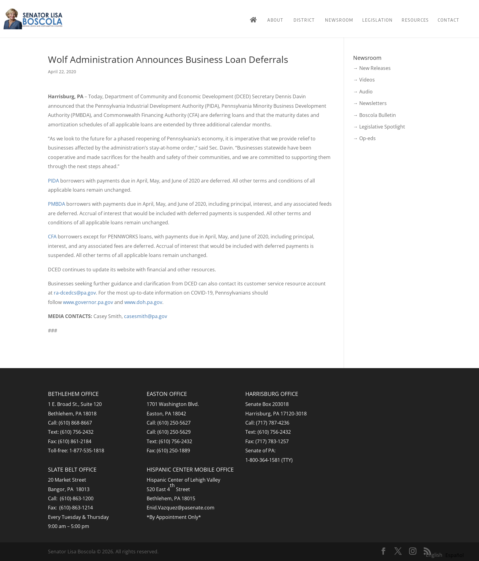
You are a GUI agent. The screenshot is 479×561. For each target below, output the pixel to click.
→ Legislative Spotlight (379, 126)
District (304, 20)
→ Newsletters (370, 103)
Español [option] (454, 555)
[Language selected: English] (446, 554)
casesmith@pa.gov (145, 316)
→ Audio (363, 91)
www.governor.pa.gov (88, 302)
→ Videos (364, 79)
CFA (52, 236)
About (275, 20)
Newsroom (339, 20)
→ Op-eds (364, 138)
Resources (415, 20)
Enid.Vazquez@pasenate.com (180, 507)
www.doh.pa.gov (143, 302)
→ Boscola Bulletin (374, 115)
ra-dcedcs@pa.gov (75, 292)
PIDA (53, 180)
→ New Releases (372, 68)
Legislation (377, 20)
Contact (448, 20)
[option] (454, 555)
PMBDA (56, 204)
